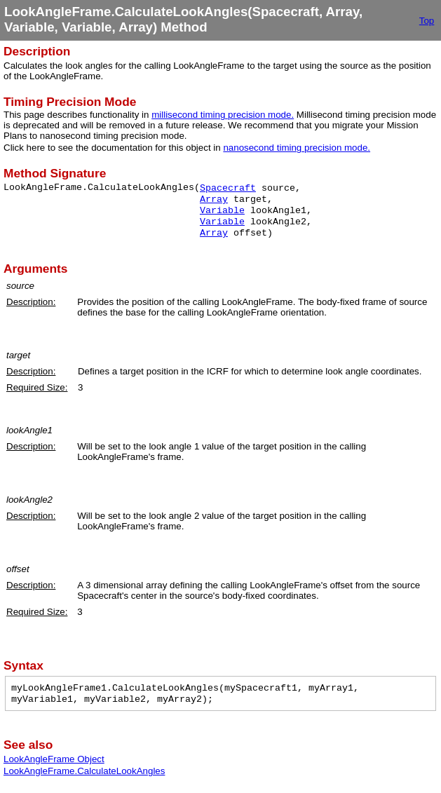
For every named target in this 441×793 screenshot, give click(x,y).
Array (214, 199)
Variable (222, 210)
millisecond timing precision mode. (222, 114)
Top (427, 20)
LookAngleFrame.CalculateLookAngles (84, 771)
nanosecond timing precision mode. (296, 147)
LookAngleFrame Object (54, 759)
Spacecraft (228, 188)
